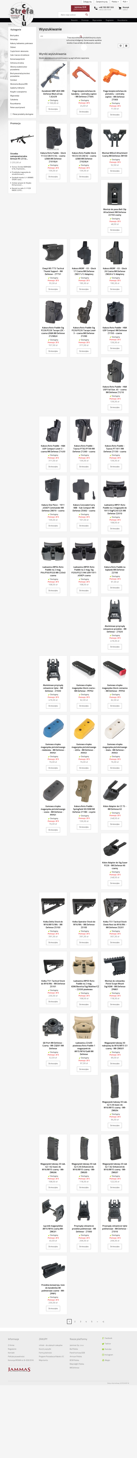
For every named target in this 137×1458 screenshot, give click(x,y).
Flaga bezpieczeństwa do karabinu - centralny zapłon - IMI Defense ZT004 (84, 98)
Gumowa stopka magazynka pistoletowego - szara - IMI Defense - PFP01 (53, 858)
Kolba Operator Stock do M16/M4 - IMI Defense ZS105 (83, 981)
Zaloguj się (87, 1)
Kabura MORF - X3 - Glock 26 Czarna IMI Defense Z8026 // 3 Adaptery (115, 286)
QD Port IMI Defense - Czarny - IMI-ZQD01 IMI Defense (53, 1109)
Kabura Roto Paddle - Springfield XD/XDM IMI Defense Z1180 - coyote (83, 857)
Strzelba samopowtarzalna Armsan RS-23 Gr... (19, 156)
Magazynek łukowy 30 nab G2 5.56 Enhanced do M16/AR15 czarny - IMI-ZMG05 (84, 1238)
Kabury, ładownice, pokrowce (21, 43)
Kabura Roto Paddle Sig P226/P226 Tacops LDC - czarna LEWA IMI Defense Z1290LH (53, 350)
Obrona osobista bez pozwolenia (18, 68)
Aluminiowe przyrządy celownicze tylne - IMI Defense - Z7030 (53, 729)
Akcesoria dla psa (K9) (18, 84)
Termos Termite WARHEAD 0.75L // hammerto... (21, 168)
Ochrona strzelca (17, 62)
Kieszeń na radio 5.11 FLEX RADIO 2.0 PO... (21, 189)
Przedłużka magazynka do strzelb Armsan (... (21, 173)
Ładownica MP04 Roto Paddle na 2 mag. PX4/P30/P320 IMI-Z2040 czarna (53, 604)
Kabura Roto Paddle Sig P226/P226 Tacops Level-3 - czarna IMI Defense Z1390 (84, 350)
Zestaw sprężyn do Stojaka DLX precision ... (21, 184)
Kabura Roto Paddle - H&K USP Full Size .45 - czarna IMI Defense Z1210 (115, 412)
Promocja (15, 123)
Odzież (13, 47)
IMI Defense (74, 1440)
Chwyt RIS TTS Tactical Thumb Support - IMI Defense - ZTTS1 (53, 286)
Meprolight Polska (77, 1436)
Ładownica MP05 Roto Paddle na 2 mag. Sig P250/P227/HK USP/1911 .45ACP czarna (83, 604)
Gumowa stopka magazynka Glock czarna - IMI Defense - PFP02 (84, 729)
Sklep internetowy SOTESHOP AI (118, 1456)
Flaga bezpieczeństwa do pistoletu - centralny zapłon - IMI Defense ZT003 (115, 99)
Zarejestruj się (102, 1)
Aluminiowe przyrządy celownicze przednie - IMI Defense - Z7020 (114, 666)
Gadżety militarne (17, 87)
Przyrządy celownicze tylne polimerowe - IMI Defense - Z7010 (115, 1302)
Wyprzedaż (14, 95)
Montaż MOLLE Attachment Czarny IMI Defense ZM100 (115, 162)
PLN (125, 1)
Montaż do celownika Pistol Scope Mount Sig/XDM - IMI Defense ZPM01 (114, 1044)
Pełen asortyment (17, 107)
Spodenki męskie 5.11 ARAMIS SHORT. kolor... (22, 178)
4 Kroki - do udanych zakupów (50, 1418)
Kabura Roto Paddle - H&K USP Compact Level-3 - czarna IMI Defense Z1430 (53, 475)
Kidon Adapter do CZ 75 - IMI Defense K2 (114, 856)
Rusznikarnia (122, 20)
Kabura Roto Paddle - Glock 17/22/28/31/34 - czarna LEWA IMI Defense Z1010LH (53, 164)
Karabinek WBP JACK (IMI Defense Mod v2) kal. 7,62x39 (53, 98)
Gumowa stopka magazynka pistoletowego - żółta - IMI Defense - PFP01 (84, 793)
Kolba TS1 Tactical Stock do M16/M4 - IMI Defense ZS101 (53, 1043)
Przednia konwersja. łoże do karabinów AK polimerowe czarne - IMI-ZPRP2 (53, 1366)
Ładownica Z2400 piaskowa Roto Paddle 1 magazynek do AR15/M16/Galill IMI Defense (84, 1111)
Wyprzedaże (97, 20)
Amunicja (13, 39)
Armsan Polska (76, 1429)
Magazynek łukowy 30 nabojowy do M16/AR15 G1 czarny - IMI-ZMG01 (115, 1109)
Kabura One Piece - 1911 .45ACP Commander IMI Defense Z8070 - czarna (53, 538)
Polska (115, 1)
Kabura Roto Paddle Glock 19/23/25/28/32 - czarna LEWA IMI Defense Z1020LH (84, 164)
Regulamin (110, 20)
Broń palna (14, 35)
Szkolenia (14, 99)
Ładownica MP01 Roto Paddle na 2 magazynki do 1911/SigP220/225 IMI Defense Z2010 (115, 539)
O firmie (11, 1418)
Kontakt (11, 1425)
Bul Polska (74, 1421)
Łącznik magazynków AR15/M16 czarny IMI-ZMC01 (53, 1302)
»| (103, 1398)
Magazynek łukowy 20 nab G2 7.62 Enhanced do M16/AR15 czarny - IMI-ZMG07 (115, 1238)
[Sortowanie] (120, 46)
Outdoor (13, 80)
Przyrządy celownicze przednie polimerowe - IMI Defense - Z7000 (84, 1302)
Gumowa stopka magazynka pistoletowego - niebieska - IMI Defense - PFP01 (53, 793)
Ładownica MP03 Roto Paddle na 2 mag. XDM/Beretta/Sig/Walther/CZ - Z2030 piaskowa (85, 1044)
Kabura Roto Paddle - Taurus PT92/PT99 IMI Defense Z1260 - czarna (84, 475)
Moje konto (43, 1433)
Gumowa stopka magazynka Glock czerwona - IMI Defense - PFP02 (115, 729)
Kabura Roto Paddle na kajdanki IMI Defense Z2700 (114, 603)
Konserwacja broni (17, 59)
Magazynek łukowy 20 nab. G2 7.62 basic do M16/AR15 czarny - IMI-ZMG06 (53, 1238)
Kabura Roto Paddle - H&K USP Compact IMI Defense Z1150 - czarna (115, 349)
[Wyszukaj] (86, 15)
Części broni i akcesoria (19, 51)
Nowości (74, 20)
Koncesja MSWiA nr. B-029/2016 (21, 1433)
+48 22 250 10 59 (105, 9)
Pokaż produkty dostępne (21, 114)
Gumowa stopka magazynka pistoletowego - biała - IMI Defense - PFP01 (115, 793)
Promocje (85, 20)
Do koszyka (53, 112)
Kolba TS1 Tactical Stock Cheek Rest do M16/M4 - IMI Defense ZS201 (115, 981)
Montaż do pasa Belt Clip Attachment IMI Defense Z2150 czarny (114, 224)
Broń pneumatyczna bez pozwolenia (20, 74)
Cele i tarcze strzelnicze (19, 55)
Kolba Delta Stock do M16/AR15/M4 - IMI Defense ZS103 (53, 981)
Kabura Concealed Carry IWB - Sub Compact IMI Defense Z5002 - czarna (84, 538)
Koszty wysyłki (45, 1421)
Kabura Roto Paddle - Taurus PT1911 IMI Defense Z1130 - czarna (115, 475)
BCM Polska (74, 1433)
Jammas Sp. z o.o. (77, 1418)
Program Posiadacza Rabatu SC (51, 1429)
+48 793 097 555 (106, 7)
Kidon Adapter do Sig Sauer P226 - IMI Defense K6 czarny (114, 918)
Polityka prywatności (16, 1429)
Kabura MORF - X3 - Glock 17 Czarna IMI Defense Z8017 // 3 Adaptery (84, 286)
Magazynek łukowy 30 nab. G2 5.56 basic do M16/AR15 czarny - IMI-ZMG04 (114, 1173)
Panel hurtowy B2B (77, 1425)
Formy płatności (45, 1425)
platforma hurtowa (80, 7)
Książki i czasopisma (18, 91)
